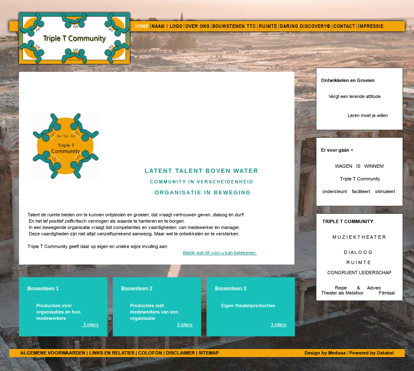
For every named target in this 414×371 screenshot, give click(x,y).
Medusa (337, 352)
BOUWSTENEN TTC (234, 26)
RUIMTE (268, 26)
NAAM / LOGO (167, 26)
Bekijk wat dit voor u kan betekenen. (220, 253)
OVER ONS (197, 26)
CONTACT (344, 26)
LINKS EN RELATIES (111, 352)
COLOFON (150, 352)
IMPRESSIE (371, 26)
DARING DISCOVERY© (305, 26)
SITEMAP (209, 352)
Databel (385, 352)
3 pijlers (90, 325)
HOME (142, 26)
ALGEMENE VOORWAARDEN (52, 352)
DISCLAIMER (180, 352)
